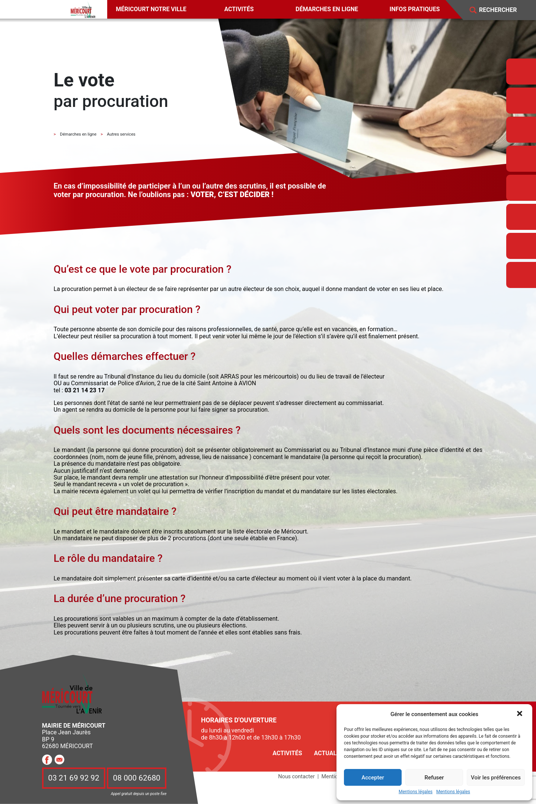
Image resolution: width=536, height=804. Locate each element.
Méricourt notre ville (151, 9)
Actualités (331, 753)
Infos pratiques (415, 9)
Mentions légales (416, 791)
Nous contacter (296, 776)
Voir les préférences (496, 777)
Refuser (434, 777)
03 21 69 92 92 (73, 777)
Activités (238, 9)
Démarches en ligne (327, 9)
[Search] (503, 10)
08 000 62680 (136, 777)
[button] (520, 714)
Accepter (372, 777)
